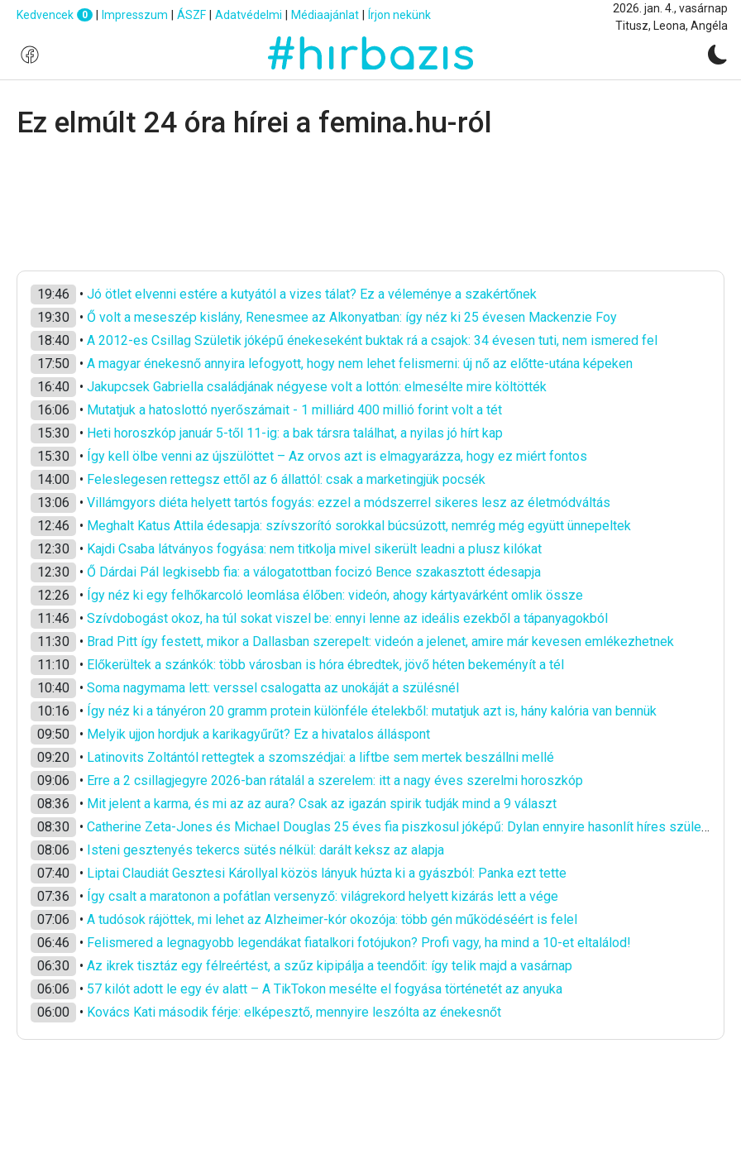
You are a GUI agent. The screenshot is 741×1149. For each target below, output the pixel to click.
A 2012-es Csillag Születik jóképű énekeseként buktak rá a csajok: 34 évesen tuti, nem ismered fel (372, 340)
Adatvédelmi (248, 15)
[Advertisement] (370, 205)
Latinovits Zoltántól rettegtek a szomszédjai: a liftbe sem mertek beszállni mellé (320, 757)
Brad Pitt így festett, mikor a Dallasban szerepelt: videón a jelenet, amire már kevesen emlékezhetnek (380, 641)
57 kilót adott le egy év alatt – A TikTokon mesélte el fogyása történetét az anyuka (324, 989)
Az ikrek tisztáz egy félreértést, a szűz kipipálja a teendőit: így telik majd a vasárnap (329, 966)
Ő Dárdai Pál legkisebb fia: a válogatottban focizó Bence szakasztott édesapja (314, 572)
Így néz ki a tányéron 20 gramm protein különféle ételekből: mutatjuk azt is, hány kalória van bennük (372, 711)
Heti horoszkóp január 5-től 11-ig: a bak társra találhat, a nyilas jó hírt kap (295, 433)
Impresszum (135, 15)
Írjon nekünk (399, 15)
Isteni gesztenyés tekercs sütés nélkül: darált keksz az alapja (265, 850)
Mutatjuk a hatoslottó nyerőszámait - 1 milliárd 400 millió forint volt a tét (294, 410)
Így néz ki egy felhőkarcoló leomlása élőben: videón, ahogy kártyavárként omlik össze (335, 595)
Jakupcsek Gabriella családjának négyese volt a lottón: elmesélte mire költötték (317, 387)
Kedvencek (55, 15)
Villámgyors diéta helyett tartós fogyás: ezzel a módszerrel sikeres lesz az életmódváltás (348, 502)
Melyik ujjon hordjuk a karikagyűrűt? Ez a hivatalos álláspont (258, 734)
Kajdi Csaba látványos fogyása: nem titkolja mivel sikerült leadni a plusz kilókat (314, 549)
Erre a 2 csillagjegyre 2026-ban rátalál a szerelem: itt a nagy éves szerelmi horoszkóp (335, 780)
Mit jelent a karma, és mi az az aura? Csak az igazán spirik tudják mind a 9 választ (322, 803)
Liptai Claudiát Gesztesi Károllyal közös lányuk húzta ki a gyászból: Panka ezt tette (327, 873)
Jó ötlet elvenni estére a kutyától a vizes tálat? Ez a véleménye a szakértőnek (312, 294)
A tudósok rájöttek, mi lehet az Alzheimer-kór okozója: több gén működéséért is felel (332, 919)
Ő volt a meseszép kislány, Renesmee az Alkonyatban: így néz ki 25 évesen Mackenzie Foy (352, 317)
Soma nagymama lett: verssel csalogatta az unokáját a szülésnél (273, 688)
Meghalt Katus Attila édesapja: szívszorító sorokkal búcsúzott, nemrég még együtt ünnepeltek (359, 526)
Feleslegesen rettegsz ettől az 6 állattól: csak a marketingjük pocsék (286, 479)
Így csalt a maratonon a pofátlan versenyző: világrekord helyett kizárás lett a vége (322, 896)
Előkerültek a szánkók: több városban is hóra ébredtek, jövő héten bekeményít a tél (325, 665)
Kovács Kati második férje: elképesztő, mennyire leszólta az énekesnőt (294, 1012)
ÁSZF (191, 15)
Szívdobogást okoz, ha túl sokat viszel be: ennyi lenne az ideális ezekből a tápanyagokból (347, 618)
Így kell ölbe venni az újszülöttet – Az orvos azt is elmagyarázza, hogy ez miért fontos (337, 456)
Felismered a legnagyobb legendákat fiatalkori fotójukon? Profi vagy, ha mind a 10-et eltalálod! (359, 942)
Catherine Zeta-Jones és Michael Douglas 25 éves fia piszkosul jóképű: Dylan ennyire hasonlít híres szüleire (401, 827)
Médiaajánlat (325, 15)
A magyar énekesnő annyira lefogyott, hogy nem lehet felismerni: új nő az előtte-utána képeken (360, 363)
